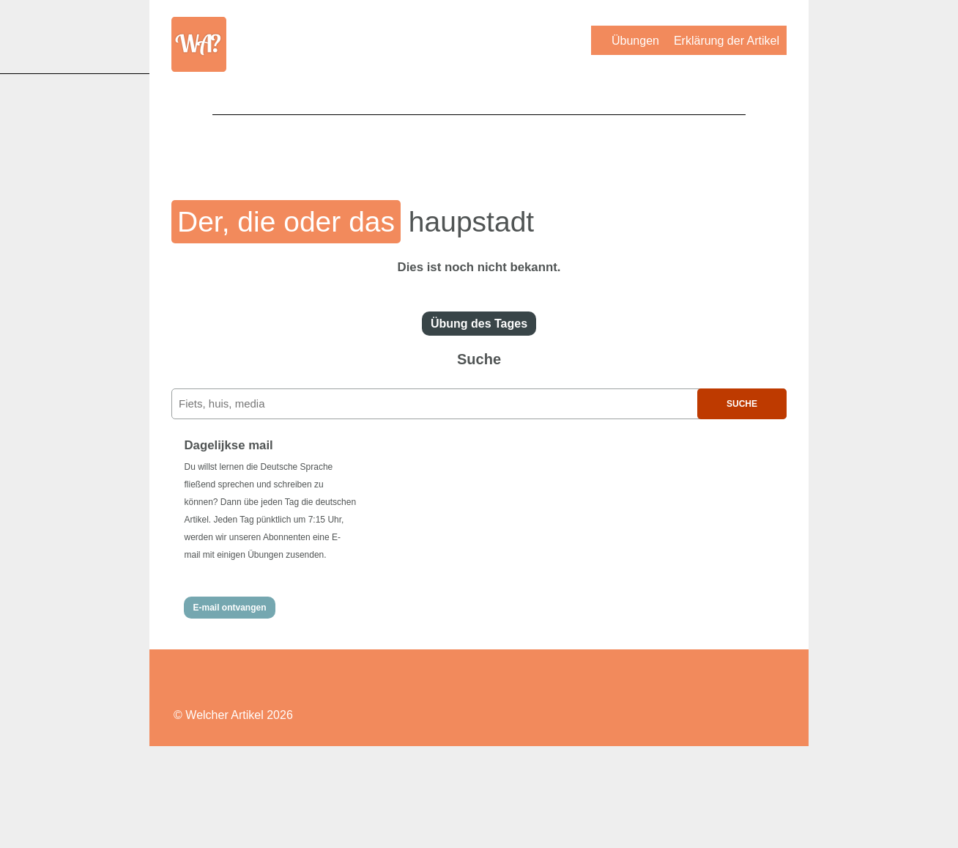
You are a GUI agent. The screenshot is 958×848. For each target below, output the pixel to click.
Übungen (635, 40)
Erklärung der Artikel (726, 40)
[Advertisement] (479, 147)
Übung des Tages (479, 323)
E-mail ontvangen (229, 607)
